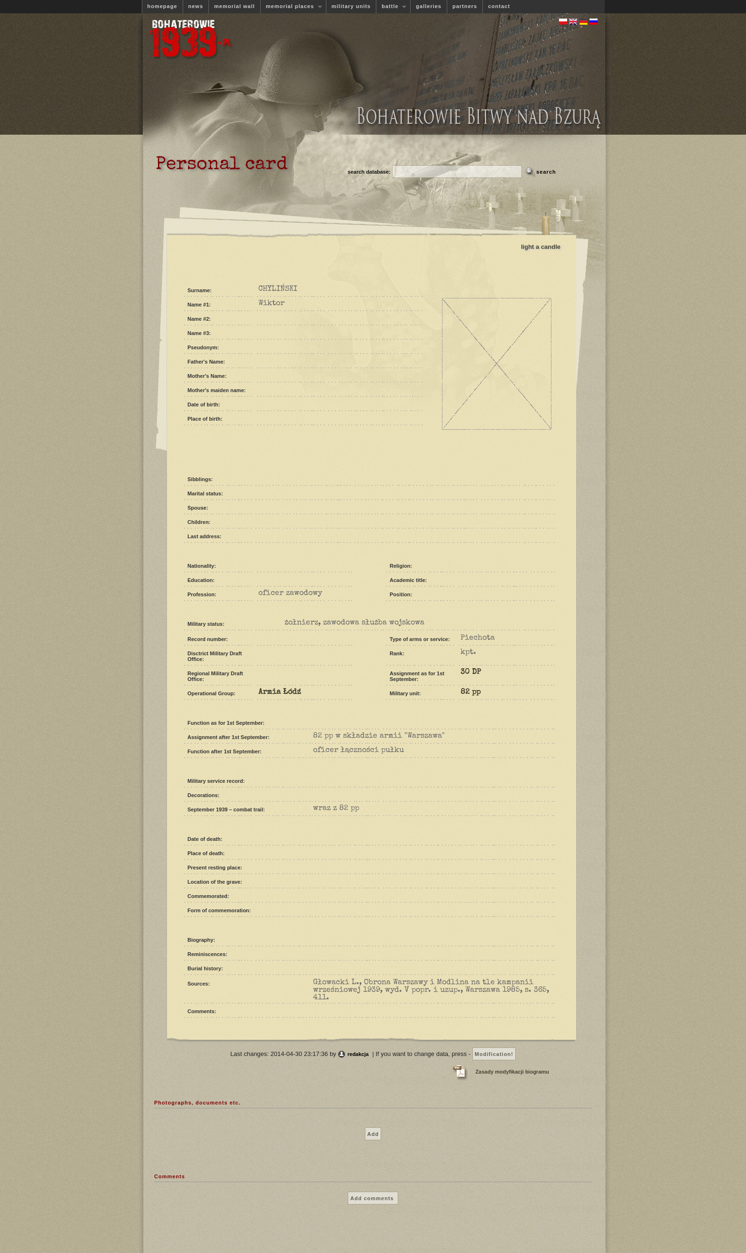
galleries (429, 6)
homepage (162, 6)
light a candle (540, 246)
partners (464, 6)
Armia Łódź (279, 692)
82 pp (471, 692)
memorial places (291, 6)
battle (391, 6)
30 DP (471, 672)
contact (499, 6)
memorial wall (234, 6)
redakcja (358, 1054)
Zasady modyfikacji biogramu (512, 1072)
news (196, 6)
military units (351, 6)
